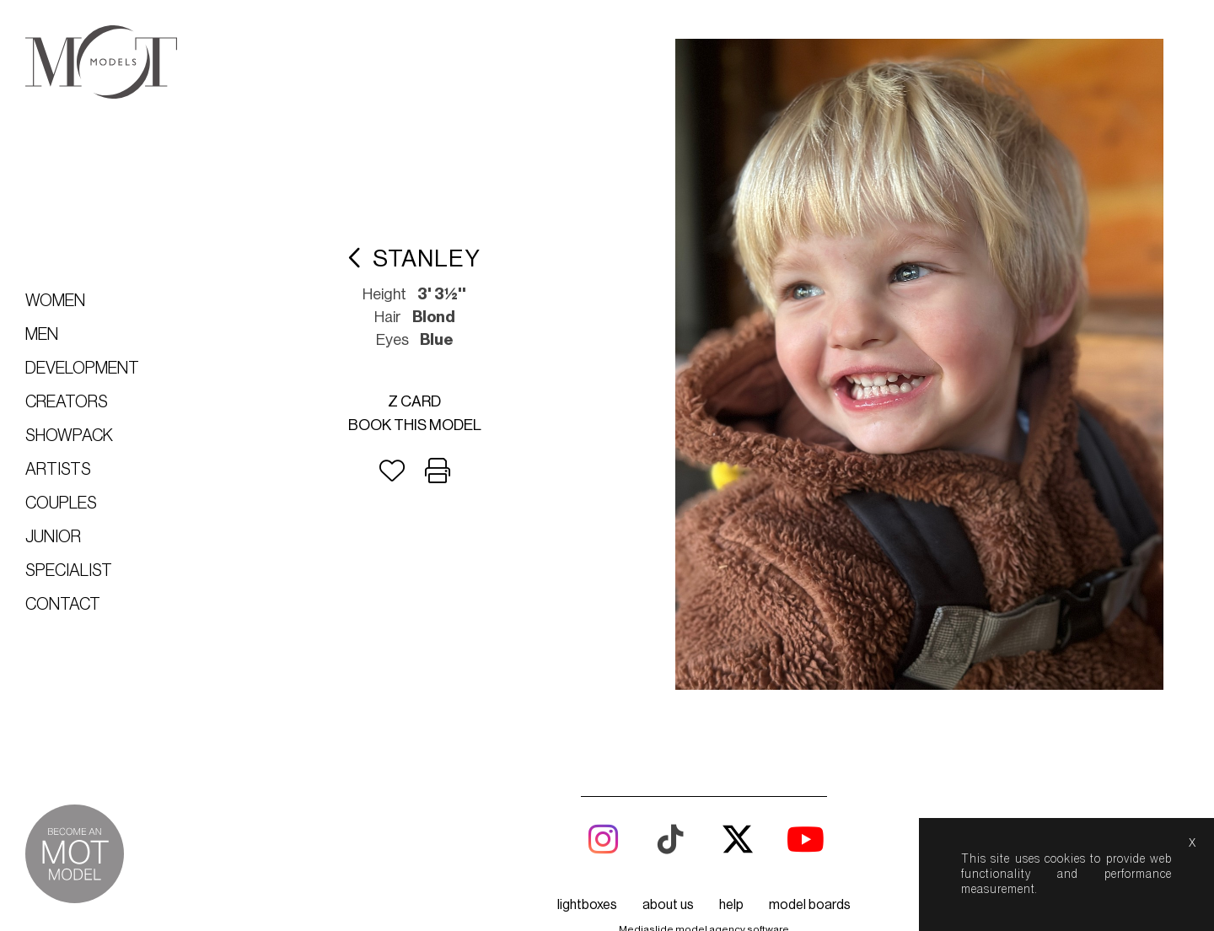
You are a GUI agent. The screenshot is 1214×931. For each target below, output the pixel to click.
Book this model (457, 401)
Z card (457, 377)
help (731, 859)
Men (41, 334)
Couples (61, 503)
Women (55, 301)
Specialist (68, 570)
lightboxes (587, 859)
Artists (58, 469)
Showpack (69, 436)
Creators (66, 402)
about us (668, 859)
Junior (53, 537)
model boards (810, 859)
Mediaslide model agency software (704, 884)
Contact (62, 604)
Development (82, 368)
